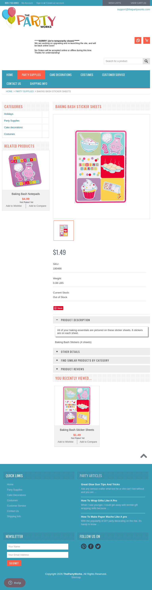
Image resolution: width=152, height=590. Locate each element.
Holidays (8, 114)
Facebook (91, 546)
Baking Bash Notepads (26, 193)
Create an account (55, 3)
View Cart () (138, 3)
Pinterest (83, 546)
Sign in (39, 3)
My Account (27, 3)
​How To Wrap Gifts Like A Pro (99, 500)
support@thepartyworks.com (133, 9)
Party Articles (91, 475)
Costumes (9, 134)
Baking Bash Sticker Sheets (77, 429)
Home (9, 91)
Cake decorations (13, 127)
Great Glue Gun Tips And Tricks (100, 484)
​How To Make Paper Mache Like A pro (104, 516)
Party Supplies (24, 91)
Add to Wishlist (14, 206)
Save (60, 308)
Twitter (98, 546)
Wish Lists (114, 3)
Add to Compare (37, 206)
